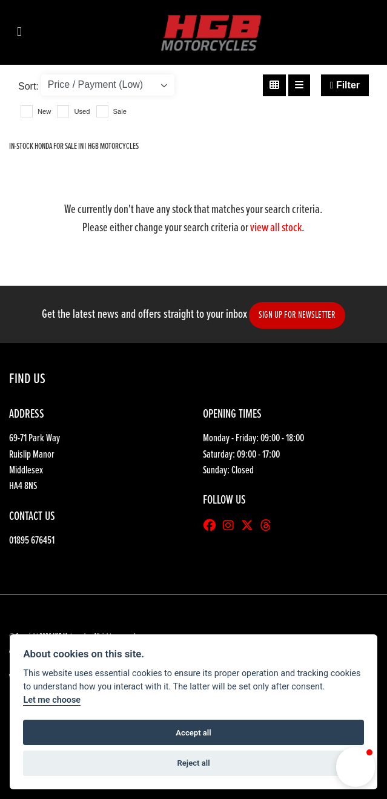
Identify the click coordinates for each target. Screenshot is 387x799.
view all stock (276, 228)
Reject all (193, 763)
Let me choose (52, 700)
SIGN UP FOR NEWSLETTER (297, 315)
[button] (355, 767)
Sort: (28, 86)
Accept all (193, 732)
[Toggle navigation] (19, 32)
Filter (345, 85)
